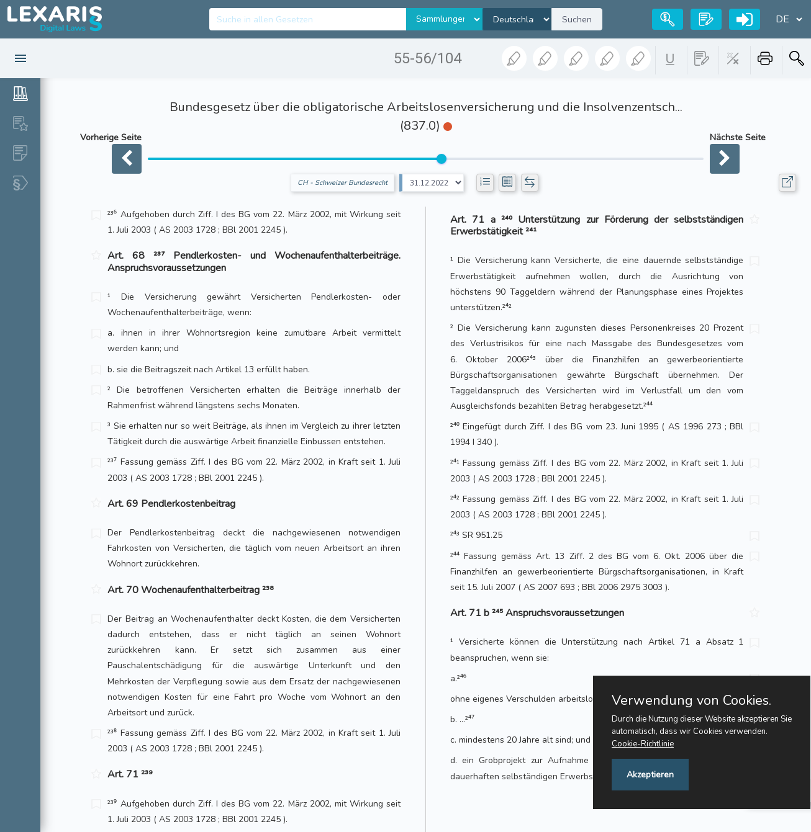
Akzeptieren (650, 775)
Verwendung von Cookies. (691, 700)
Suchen (577, 19)
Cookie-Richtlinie (643, 743)
